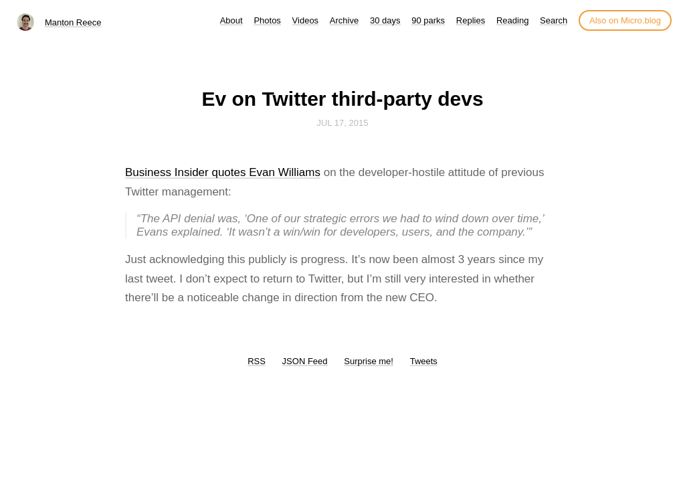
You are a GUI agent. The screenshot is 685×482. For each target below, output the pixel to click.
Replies (470, 20)
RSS (257, 361)
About (231, 20)
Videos (305, 20)
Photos (267, 20)
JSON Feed (305, 361)
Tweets (423, 361)
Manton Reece (73, 22)
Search (553, 20)
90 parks (428, 20)
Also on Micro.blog (625, 20)
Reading (512, 20)
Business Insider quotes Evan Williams (222, 172)
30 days (385, 20)
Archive (344, 20)
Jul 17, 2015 (343, 123)
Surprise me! (368, 361)
